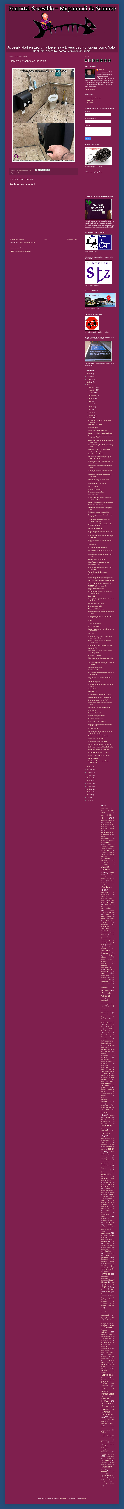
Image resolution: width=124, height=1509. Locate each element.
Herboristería (104, 1097)
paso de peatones (108, 1256)
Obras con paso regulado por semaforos (101, 580)
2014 (88, 786)
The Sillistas (92, 545)
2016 (88, 781)
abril (90, 409)
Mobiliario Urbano (105, 1215)
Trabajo (108, 1458)
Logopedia (111, 1192)
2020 (88, 769)
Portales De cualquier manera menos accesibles (108, 1304)
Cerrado (111, 912)
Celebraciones (106, 908)
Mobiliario (104, 1212)
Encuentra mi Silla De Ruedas (97, 547)
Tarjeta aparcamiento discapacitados (106, 1434)
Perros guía (110, 1268)
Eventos (104, 1057)
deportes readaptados (106, 966)
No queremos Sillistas (95, 667)
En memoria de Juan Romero (97, 484)
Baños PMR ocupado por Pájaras (98, 755)
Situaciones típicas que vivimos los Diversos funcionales (108, 1409)
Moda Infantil (111, 1218)
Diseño (110, 984)
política (108, 1292)
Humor (104, 1112)
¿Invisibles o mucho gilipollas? (98, 741)
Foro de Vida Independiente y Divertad (108, 1071)
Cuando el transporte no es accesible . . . (101, 502)
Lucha (103, 1200)
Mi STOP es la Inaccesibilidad (97, 586)
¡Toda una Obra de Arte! (95, 739)
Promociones (104, 1312)
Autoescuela (104, 862)
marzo (91, 412)
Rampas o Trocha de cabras (108, 1330)
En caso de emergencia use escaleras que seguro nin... (100, 637)
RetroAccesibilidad (107, 1352)
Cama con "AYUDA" (94, 713)
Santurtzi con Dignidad (93, 98)
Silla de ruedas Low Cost (96, 492)
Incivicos (104, 1131)
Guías (103, 1081)
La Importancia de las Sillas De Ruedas (100, 747)
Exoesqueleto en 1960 (95, 606)
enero (91, 418)
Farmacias (104, 1063)
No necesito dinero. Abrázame (97, 430)
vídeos (103, 1478)
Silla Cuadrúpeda (93, 728)
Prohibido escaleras (94, 655)
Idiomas (112, 1115)
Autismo (104, 860)
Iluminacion (104, 1123)
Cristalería (111, 944)
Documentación (105, 1003)
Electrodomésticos (106, 1011)
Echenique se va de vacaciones (98, 575)
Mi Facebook (90, 100)
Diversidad (105, 991)
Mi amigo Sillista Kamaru (96, 609)
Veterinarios (111, 1473)
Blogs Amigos (106, 878)
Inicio (45, 239)
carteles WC (110, 902)
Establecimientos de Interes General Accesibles (108, 1037)
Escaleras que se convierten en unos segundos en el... (100, 732)
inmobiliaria (109, 1146)
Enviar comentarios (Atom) (27, 242)
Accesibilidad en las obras (96, 718)
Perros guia (108, 1266)
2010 (88, 797)
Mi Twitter (89, 103)
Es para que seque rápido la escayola (100, 645)
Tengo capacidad (108, 1454)
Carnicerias (104, 896)
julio (90, 401)
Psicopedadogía (105, 1314)
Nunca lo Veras (93, 486)
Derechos (105, 974)
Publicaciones (105, 1316)
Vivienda (112, 1478)
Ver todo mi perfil (90, 89)
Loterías (110, 1198)
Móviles (105, 1220)
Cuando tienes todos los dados (98, 736)
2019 (88, 772)
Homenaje (109, 1104)
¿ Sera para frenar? (94, 623)
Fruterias (111, 1075)
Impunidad (106, 1125)
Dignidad (104, 982)
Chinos (108, 914)
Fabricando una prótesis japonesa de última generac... (100, 651)
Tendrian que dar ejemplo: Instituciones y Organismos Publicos (108, 1448)
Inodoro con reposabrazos (96, 716)
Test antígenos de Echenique (97, 572)
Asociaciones (105, 858)
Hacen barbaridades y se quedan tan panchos (108, 1084)
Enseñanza (111, 1027)
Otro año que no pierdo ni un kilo (98, 562)
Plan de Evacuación (94, 489)
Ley (110, 1170)
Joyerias (109, 1154)
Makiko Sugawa (93, 427)
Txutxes (109, 1464)
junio (90, 404)
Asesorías (104, 852)
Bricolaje (103, 880)
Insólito (103, 1149)
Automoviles (104, 864)
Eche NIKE (91, 596)
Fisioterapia (104, 1067)
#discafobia (104, 808)
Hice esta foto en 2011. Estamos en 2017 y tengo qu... (99, 450)
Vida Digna (107, 1476)
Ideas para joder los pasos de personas (100, 578)
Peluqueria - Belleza (108, 1261)
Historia (104, 1102)
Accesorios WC (93, 692)
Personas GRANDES (105, 1273)
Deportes (104, 963)
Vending (103, 1473)
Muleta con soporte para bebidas (98, 512)
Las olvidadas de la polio (96, 528)
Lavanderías (104, 1162)
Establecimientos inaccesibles (107, 1042)
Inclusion (106, 1133)
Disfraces (105, 988)
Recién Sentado (93, 670)
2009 (88, 800)
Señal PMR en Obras (95, 425)
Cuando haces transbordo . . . (97, 559)
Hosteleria (104, 1106)
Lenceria (103, 1170)
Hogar (103, 1104)
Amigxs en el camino (107, 840)
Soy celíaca (92, 710)
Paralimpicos (106, 1251)
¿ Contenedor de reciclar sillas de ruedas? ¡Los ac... (99, 520)
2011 (88, 795)
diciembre (92, 387)
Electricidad (104, 1009)
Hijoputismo (104, 1099)
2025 (88, 376)
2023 (88, 382)
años (109, 844)
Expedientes (105, 1059)
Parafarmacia (104, 1249)
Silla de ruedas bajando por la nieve (99, 694)
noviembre (92, 390)
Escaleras (108, 1033)
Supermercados (106, 1430)
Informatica (104, 1144)
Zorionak (111, 1483)
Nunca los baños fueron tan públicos (99, 744)
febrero (91, 415)
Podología (104, 1289)
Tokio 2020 (110, 1456)
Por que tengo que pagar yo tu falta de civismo (108, 1298)
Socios (110, 1417)
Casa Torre (108, 904)
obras (103, 1239)
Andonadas (105, 842)
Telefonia (104, 1442)
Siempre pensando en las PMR (98, 700)
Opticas (103, 1245)
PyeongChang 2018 (108, 1318)
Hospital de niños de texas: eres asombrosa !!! (98, 480)
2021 (88, 767)
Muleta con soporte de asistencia (98, 750)
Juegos (103, 1156)
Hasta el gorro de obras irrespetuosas (100, 697)
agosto (91, 398)
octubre (91, 393)
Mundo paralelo (109, 1222)
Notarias (103, 1235)
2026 (88, 374)
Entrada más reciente (17, 239)
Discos (103, 984)
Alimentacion (105, 838)
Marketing (104, 1206)
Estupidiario (104, 1055)
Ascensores (105, 850)
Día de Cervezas (93, 758)
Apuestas (103, 846)
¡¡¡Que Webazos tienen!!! (96, 589)
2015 (88, 783)
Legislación (104, 1168)
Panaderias (109, 1247)
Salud (112, 1358)
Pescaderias (104, 1276)
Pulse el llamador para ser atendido (99, 583)
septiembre (92, 395)
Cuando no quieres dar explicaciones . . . (101, 433)
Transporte (105, 1460)
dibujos (103, 978)
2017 (88, 778)
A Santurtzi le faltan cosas (108, 811)
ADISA (103, 836)
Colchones (111, 918)
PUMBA (90, 621)
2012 (88, 792)
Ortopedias (111, 1245)
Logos (105, 1194)
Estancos (103, 1053)
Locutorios (104, 1192)
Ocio (112, 1241)
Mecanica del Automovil (108, 1208)
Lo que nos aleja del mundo (97, 721)
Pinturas (103, 1280)
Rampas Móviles (108, 1326)
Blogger (83, 1498)
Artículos (110, 848)
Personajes (107, 1270)
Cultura (103, 949)
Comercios (104, 924)
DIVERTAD (104, 1001)
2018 (88, 775)
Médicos (108, 1210)
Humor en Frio (92, 648)
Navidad (111, 1225)
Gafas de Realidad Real (95, 505)
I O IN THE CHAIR (94, 626)
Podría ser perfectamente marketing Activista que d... (99, 498)
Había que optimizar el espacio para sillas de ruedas (99, 457)
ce (102, 906)
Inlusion (112, 1144)
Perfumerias (108, 1263)
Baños (18, 173)
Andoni (101, 69)
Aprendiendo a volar (94, 565)
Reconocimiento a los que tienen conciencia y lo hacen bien (108, 1336)
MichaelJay (63, 1498)
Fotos (103, 1075)
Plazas (112, 1282)
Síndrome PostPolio (105, 1400)
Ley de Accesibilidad (108, 1173)
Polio (112, 1290)
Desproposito (105, 975)
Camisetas (106, 887)
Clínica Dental (106, 916)
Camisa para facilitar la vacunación (99, 707)
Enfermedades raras (108, 1023)
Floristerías (104, 1069)
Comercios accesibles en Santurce (108, 928)
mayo (91, 407)
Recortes (104, 1340)
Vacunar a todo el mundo (96, 603)
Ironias (111, 1149)
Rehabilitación (105, 1350)
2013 (88, 789)
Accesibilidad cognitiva (108, 820)
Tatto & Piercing (105, 1438)
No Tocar (91, 633)
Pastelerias (104, 1259)
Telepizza (112, 1442)
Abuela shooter (93, 495)
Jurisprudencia (105, 1160)
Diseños (103, 986)
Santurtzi (104, 1368)
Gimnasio (106, 1077)
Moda (103, 1218)
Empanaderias (105, 1015)
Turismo (104, 1462)
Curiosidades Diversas (106, 952)
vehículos (104, 1472)
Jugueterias (104, 1158)
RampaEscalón (106, 1324)
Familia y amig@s (106, 1061)
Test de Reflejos (93, 689)
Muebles (112, 1220)
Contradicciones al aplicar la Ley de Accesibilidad (108, 941)
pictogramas (104, 1278)
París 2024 (110, 1253)
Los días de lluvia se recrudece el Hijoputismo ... (98, 761)
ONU (108, 1243)
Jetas (112, 1152)
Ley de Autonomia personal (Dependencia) (108, 1178)
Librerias (108, 1182)
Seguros (103, 1372)
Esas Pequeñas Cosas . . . (96, 454)
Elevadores (104, 1013)
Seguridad (104, 1370)
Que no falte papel (94, 682)
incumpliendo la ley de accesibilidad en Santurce (108, 1140)
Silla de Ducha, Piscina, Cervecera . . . (100, 752)
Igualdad (107, 1117)
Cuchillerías (108, 946)
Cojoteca (104, 918)
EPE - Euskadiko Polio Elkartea (21, 251)
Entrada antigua (72, 239)
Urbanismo (107, 1466)
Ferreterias (104, 1065)
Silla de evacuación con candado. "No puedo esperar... (100, 592)
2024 (88, 379)
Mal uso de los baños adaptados (108, 1202)
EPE (113, 1031)
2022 (88, 385)
